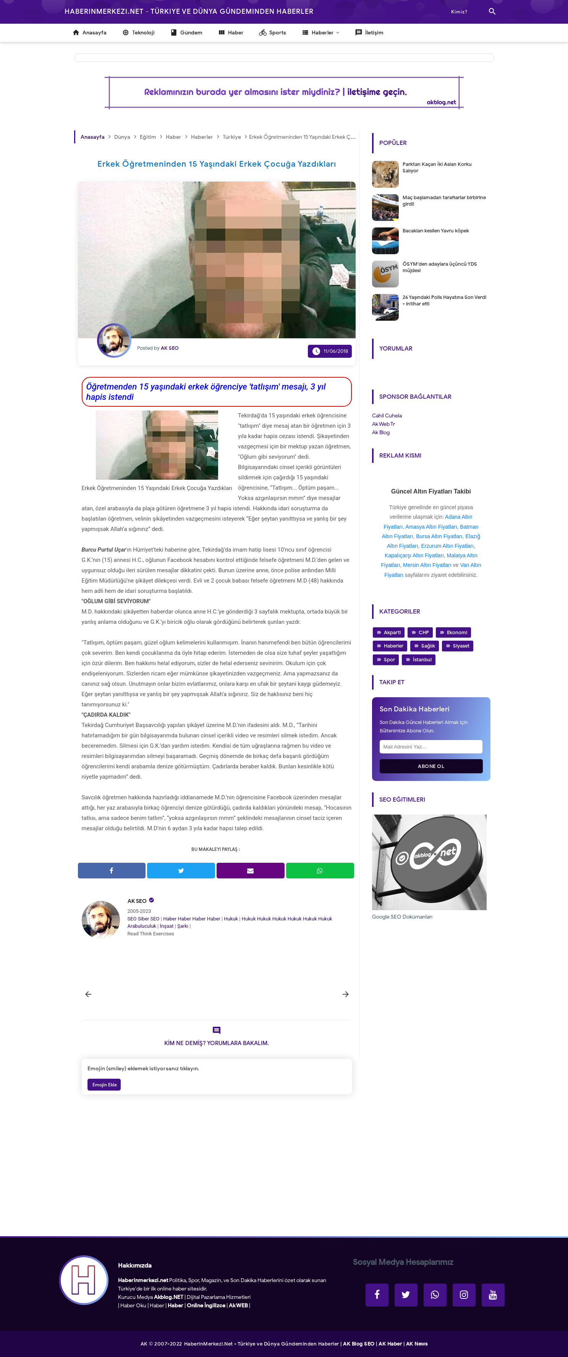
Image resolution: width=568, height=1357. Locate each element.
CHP (424, 632)
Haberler (393, 646)
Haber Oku (133, 1305)
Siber (143, 919)
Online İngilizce (206, 1305)
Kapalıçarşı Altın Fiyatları (414, 555)
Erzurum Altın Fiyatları (447, 546)
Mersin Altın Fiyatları (427, 565)
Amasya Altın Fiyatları (431, 527)
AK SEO (137, 901)
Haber (169, 919)
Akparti (392, 632)
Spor (389, 659)
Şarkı (182, 926)
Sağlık (428, 646)
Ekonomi (457, 632)
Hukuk (231, 919)
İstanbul (422, 659)
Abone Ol (431, 766)
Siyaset (461, 646)
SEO (132, 919)
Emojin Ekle (104, 1085)
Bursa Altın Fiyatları (439, 536)
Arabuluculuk (142, 926)
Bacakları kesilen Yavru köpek (436, 230)
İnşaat (167, 926)
